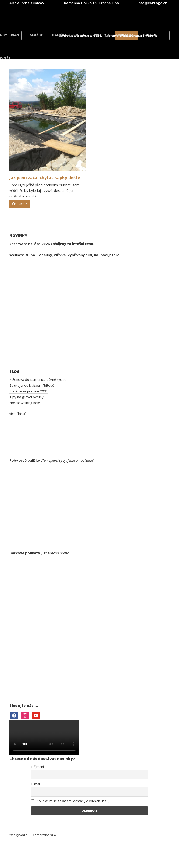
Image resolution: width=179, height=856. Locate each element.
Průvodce (125, 35)
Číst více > (19, 204)
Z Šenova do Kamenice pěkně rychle (37, 379)
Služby (36, 35)
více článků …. (20, 413)
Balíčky (59, 35)
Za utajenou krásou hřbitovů (31, 385)
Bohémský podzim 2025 (28, 391)
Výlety (100, 35)
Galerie (150, 35)
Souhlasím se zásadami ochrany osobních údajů (70, 801)
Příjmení (37, 767)
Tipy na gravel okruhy (26, 397)
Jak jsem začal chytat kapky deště (44, 177)
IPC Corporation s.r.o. (42, 835)
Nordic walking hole (24, 402)
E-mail (36, 784)
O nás (5, 58)
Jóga (80, 35)
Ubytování (10, 35)
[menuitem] (42, 16)
